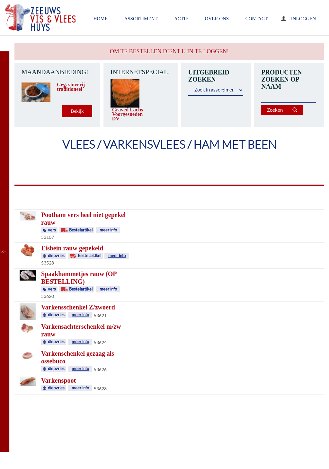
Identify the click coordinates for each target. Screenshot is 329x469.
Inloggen (303, 18)
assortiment (140, 18)
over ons (217, 18)
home (100, 18)
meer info (108, 230)
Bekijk (77, 111)
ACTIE (181, 18)
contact (256, 18)
